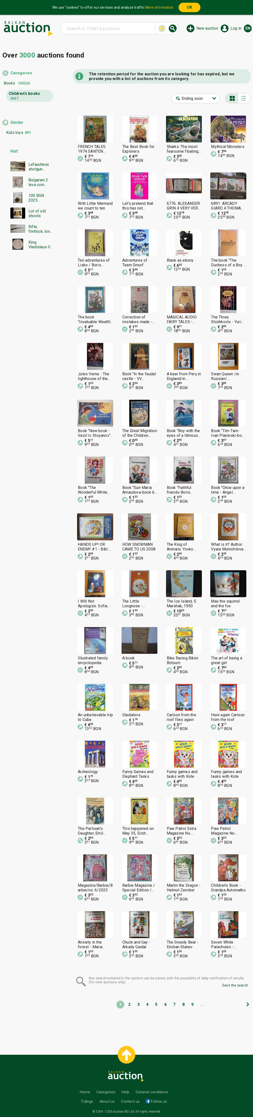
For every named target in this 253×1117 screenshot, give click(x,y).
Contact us (130, 1101)
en (247, 28)
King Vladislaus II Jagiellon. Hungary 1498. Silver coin (39, 244)
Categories (21, 73)
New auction (207, 28)
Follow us (158, 1101)
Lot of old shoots (37, 213)
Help (125, 1092)
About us (107, 1101)
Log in (236, 28)
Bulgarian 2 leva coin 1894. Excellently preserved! (38, 182)
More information (159, 7)
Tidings (87, 1101)
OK (189, 7)
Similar (16, 122)
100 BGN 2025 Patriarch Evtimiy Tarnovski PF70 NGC (37, 198)
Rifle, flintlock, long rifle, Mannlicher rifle (40, 229)
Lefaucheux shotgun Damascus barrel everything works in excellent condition (38, 166)
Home (85, 1092)
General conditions (152, 1092)
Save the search (235, 985)
